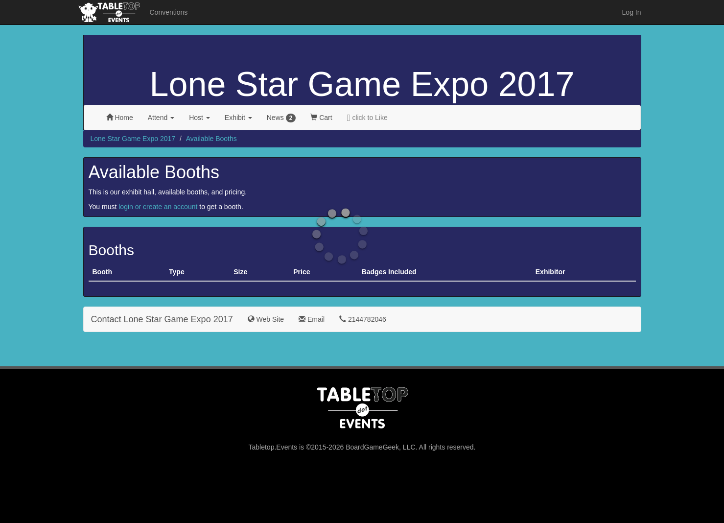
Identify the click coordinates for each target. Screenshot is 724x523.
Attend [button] (161, 117)
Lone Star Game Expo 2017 (362, 84)
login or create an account (157, 207)
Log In (631, 12)
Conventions (169, 12)
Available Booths (211, 139)
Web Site (266, 319)
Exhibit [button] (238, 117)
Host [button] (199, 117)
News (281, 118)
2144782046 (362, 319)
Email (312, 319)
